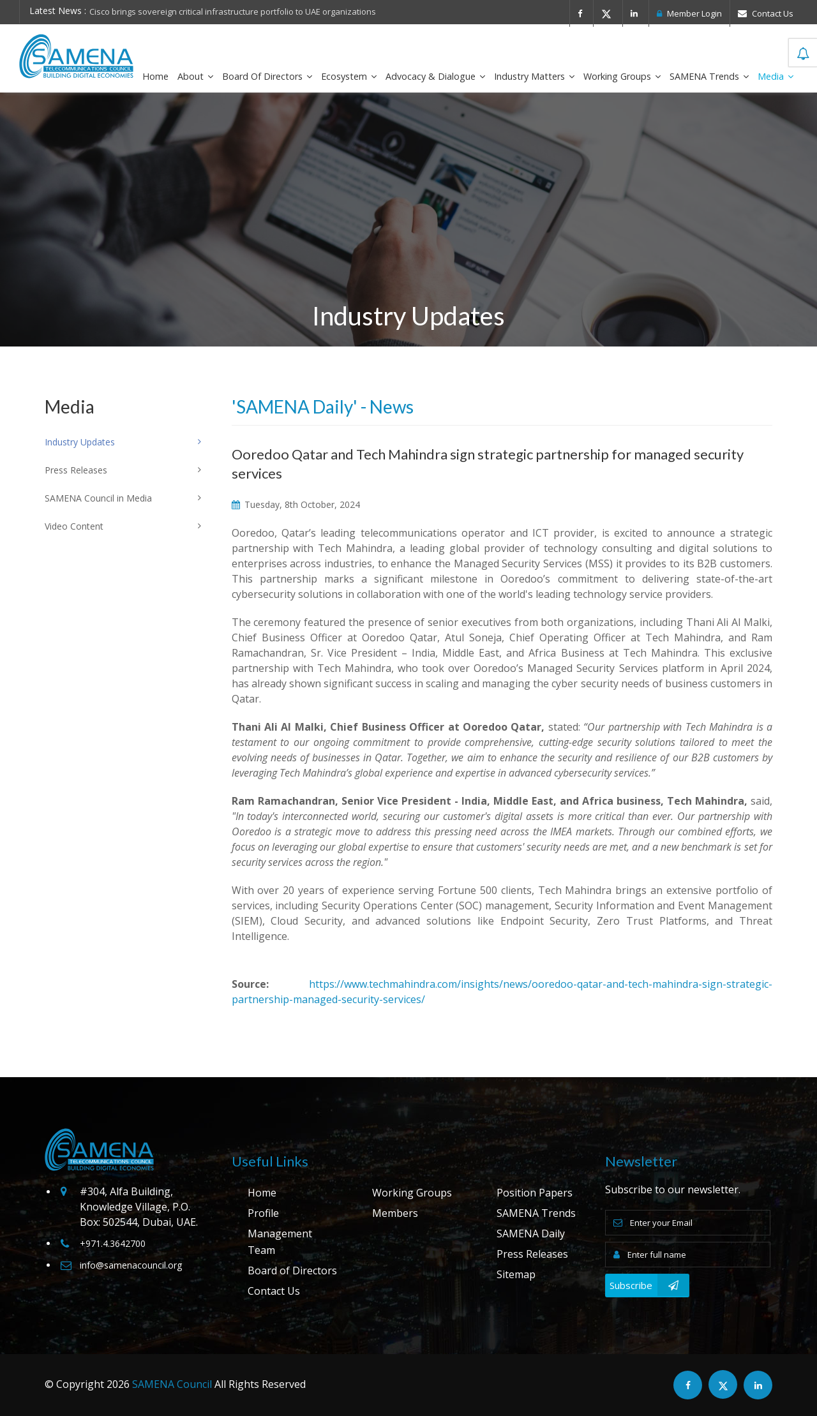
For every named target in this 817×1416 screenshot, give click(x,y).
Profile (263, 1213)
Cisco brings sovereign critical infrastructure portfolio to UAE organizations (232, 11)
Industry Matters (534, 76)
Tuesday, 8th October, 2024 (296, 504)
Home (155, 76)
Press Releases (532, 1254)
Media (775, 76)
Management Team (280, 1241)
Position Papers (535, 1193)
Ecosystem (349, 76)
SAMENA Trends (709, 76)
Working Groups (622, 76)
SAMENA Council (172, 1384)
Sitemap (516, 1274)
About (195, 76)
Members (395, 1213)
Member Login (689, 13)
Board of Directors (267, 76)
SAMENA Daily (531, 1233)
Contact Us (765, 13)
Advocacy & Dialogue (435, 76)
